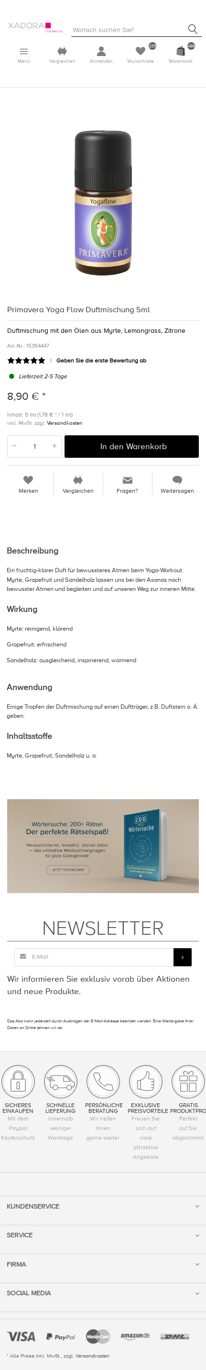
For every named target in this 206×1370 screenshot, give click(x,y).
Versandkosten (64, 422)
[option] (103, 200)
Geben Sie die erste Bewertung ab (101, 360)
